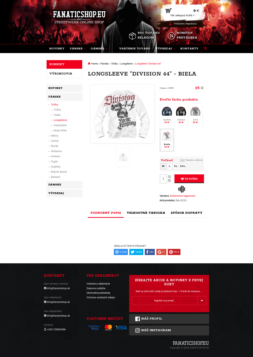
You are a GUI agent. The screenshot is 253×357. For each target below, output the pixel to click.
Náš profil (148, 318)
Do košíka (189, 178)
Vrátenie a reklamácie (98, 283)
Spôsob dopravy (186, 213)
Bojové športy (59, 171)
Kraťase (55, 156)
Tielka (57, 114)
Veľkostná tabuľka (146, 213)
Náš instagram (153, 330)
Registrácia (191, 23)
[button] (77, 48)
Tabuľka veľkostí (194, 160)
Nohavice (56, 151)
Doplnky (55, 166)
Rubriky (56, 64)
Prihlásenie (179, 23)
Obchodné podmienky (98, 292)
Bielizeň (55, 176)
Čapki (54, 161)
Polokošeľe (60, 125)
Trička (114, 63)
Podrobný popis (105, 213)
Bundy (55, 145)
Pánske (104, 63)
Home (94, 63)
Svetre (55, 140)
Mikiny (55, 135)
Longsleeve (126, 63)
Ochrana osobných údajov (101, 297)
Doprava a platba (96, 288)
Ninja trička (60, 130)
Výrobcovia (60, 74)
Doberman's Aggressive (182, 195)
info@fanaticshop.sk (58, 288)
